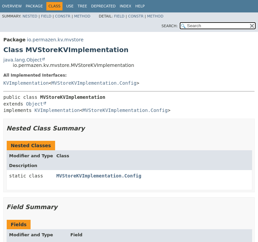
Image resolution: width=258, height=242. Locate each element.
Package (34, 6)
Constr (63, 16)
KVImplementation (26, 83)
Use (70, 6)
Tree (82, 6)
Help (140, 6)
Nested (30, 16)
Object (34, 104)
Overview (12, 6)
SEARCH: (170, 26)
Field (46, 16)
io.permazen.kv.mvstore (55, 39)
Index (125, 6)
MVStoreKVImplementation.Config (93, 83)
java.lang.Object (22, 60)
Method (82, 16)
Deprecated (103, 6)
